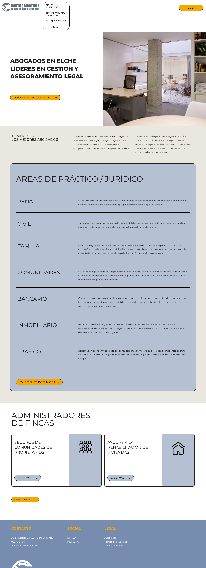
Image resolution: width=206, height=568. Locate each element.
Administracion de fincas (99, 7)
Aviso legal (110, 520)
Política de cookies (114, 528)
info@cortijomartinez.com (25, 528)
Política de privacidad (115, 524)
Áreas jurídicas (66, 7)
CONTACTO (154, 7)
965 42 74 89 (18, 524)
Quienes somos (132, 7)
